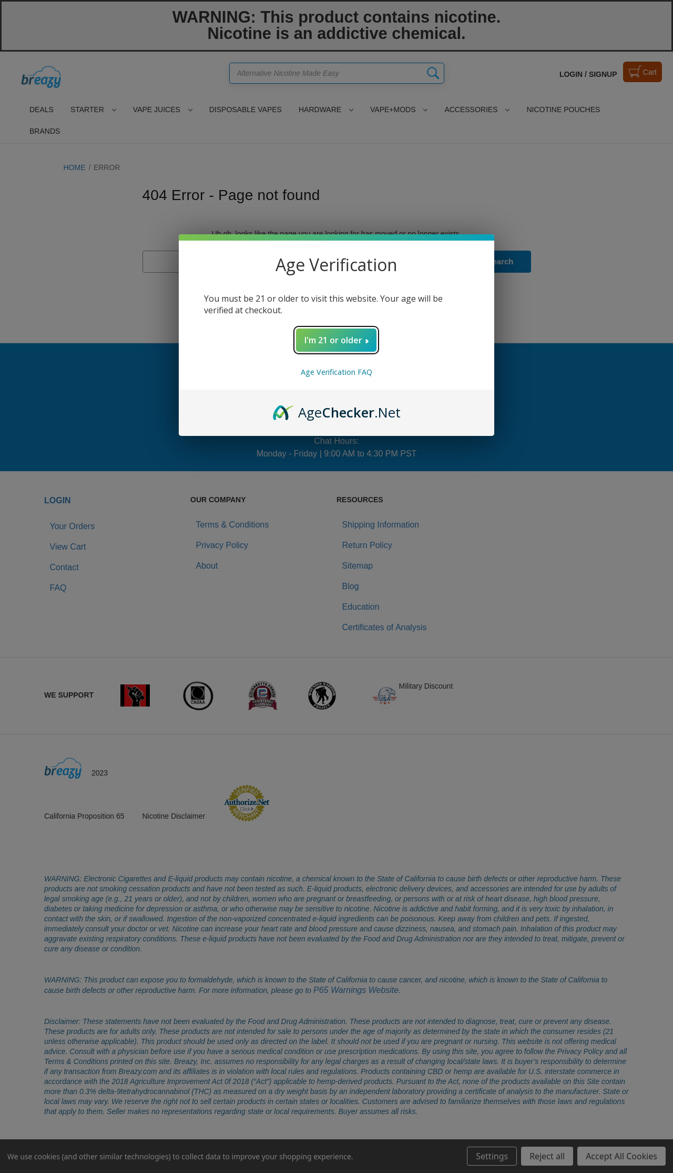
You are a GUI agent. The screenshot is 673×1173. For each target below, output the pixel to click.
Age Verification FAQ (336, 372)
